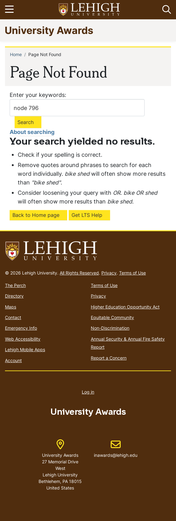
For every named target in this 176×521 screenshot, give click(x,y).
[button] (165, 9)
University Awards (49, 30)
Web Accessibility (22, 339)
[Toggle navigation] (10, 10)
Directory (14, 296)
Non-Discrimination (110, 328)
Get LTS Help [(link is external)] (87, 215)
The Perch (15, 285)
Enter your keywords (37, 95)
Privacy (109, 273)
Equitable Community (112, 317)
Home (16, 54)
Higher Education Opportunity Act (125, 307)
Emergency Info (21, 328)
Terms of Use (132, 273)
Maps (10, 307)
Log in (88, 392)
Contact (13, 317)
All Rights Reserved (79, 273)
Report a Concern (109, 358)
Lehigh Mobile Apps (25, 349)
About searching (32, 132)
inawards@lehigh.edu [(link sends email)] (115, 448)
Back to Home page (35, 215)
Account (13, 360)
